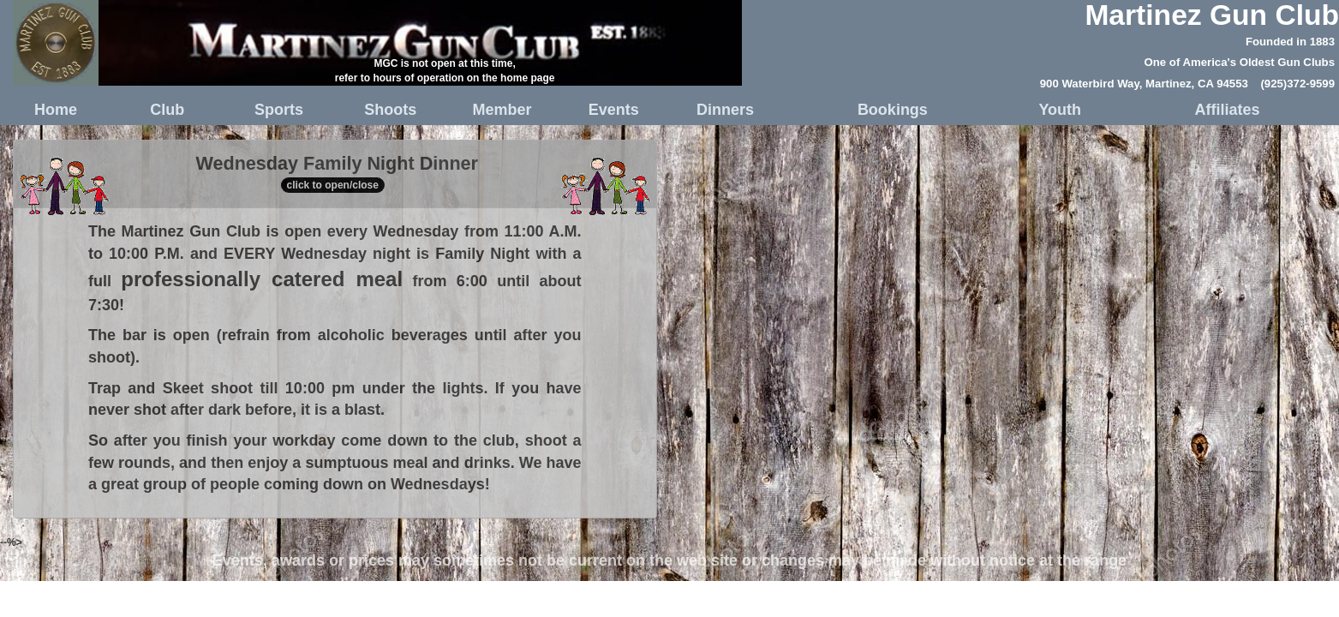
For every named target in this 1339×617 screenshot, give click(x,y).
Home (55, 109)
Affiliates (1227, 109)
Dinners (725, 109)
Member (502, 109)
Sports (278, 109)
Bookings (893, 109)
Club (167, 109)
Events (614, 109)
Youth (1059, 109)
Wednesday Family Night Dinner (334, 176)
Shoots (390, 109)
